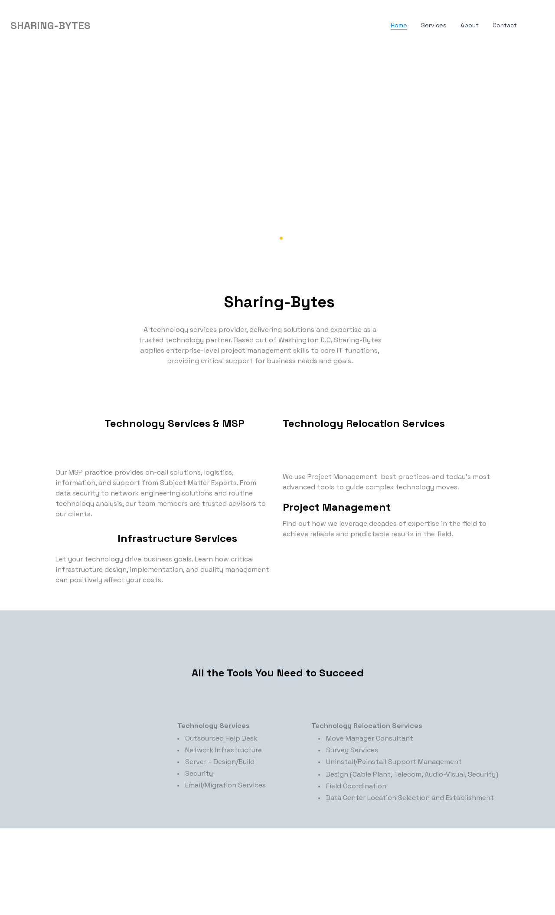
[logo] (50, 25)
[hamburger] (101, 25)
